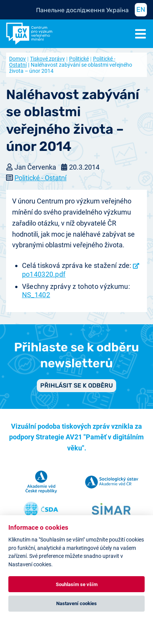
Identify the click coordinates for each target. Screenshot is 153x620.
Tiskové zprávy (47, 59)
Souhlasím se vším (77, 584)
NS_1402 (36, 295)
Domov (17, 59)
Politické (79, 59)
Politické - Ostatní (40, 178)
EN (140, 9)
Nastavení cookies (76, 603)
